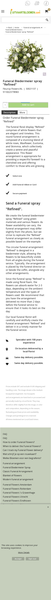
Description (10, 112)
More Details (24, 552)
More (22, 112)
